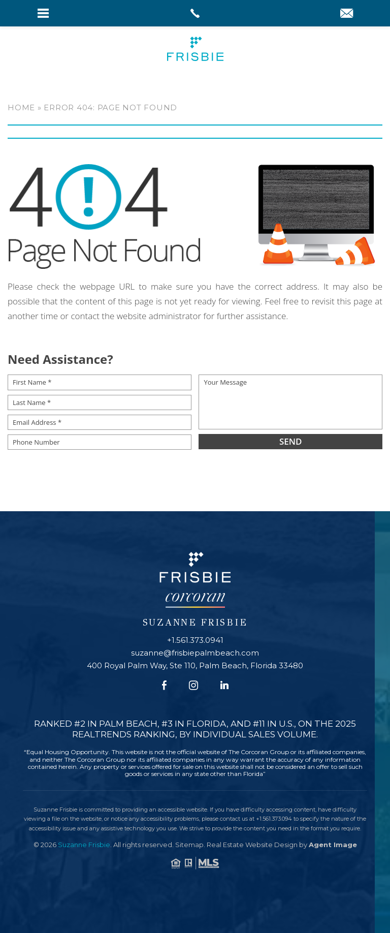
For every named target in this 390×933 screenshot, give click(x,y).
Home (21, 107)
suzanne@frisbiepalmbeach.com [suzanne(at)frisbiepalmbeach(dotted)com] (195, 653)
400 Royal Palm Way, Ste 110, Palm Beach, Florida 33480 (195, 665)
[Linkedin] (224, 685)
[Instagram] (193, 685)
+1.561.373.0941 (195, 640)
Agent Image (333, 845)
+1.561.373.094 (274, 818)
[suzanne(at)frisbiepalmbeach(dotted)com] (346, 14)
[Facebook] (164, 685)
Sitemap (189, 845)
